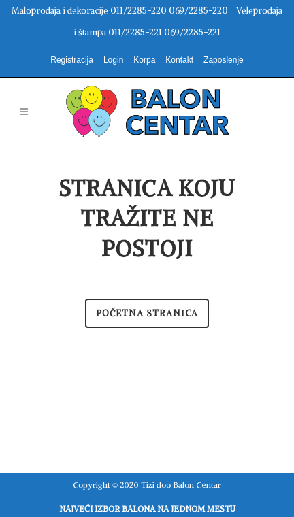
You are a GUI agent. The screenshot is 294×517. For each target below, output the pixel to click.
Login (113, 60)
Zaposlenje (223, 60)
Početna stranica (147, 313)
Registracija (71, 60)
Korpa (144, 60)
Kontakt (179, 60)
